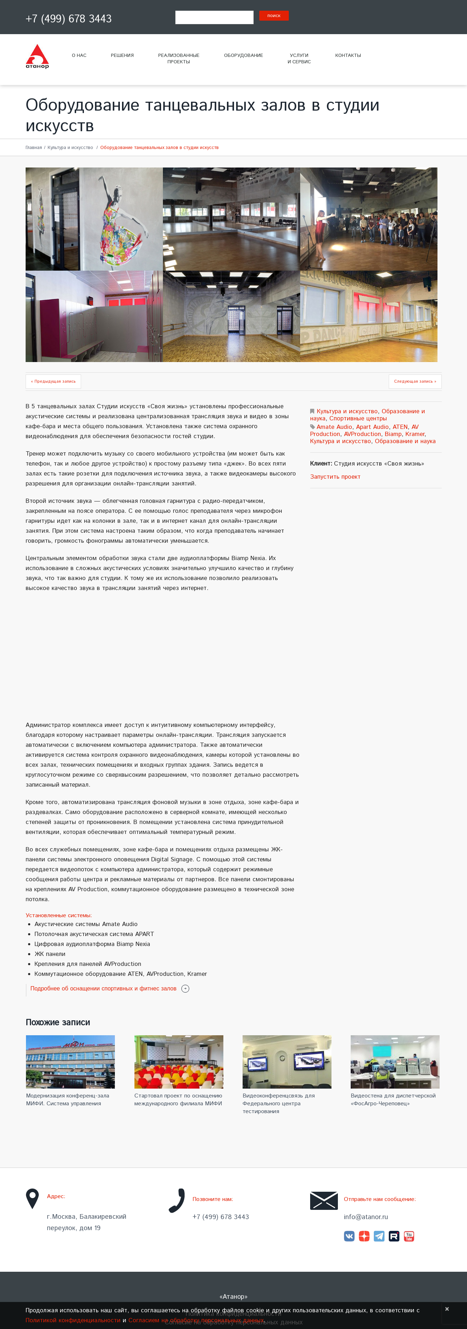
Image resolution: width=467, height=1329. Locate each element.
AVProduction (362, 434)
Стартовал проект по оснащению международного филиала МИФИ (178, 1100)
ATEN (400, 427)
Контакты (348, 55)
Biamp (393, 434)
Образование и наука (405, 441)
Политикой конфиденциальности (73, 1320)
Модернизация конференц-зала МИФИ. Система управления (67, 1100)
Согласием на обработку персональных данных (196, 1320)
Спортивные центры (358, 418)
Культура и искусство (70, 147)
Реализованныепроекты (179, 58)
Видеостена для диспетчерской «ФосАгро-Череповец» (393, 1100)
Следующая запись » (415, 381)
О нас (79, 55)
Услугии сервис (299, 58)
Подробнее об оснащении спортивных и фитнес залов (104, 988)
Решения (122, 55)
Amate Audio (334, 427)
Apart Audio (372, 427)
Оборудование (243, 55)
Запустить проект (335, 477)
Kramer (414, 434)
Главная (34, 147)
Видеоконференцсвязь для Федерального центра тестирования (279, 1104)
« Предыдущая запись (53, 381)
